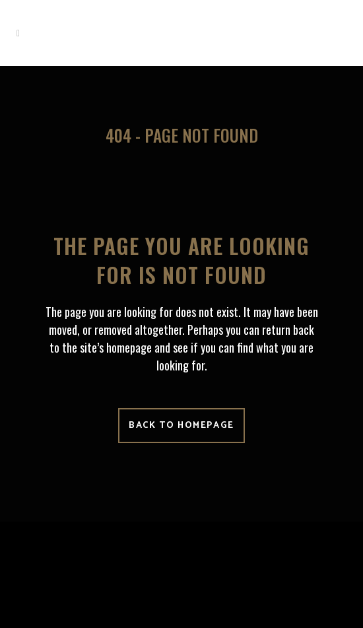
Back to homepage (181, 425)
